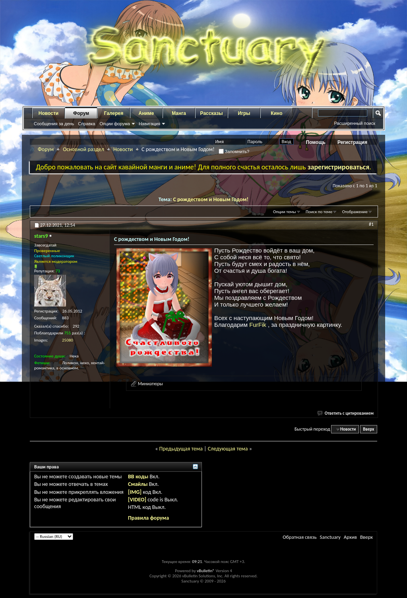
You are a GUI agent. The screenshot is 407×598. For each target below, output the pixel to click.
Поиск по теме (319, 211)
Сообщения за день (54, 123)
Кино (276, 113)
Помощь (316, 142)
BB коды (138, 476)
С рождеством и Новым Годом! (211, 199)
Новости (48, 113)
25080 (67, 340)
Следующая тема (228, 448)
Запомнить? (234, 151)
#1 (371, 224)
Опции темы (284, 211)
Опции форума (114, 123)
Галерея (113, 113)
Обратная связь (299, 537)
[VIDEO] (137, 499)
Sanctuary (330, 537)
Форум (81, 113)
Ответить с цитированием (346, 413)
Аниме (146, 113)
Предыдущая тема (180, 448)
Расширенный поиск (354, 123)
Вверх (368, 429)
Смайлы (137, 484)
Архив (350, 537)
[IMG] (134, 492)
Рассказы (211, 113)
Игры (244, 113)
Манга (179, 113)
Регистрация (352, 142)
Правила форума (148, 518)
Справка (86, 123)
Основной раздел (83, 149)
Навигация (149, 123)
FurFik (258, 324)
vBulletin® (206, 570)
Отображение (355, 211)
